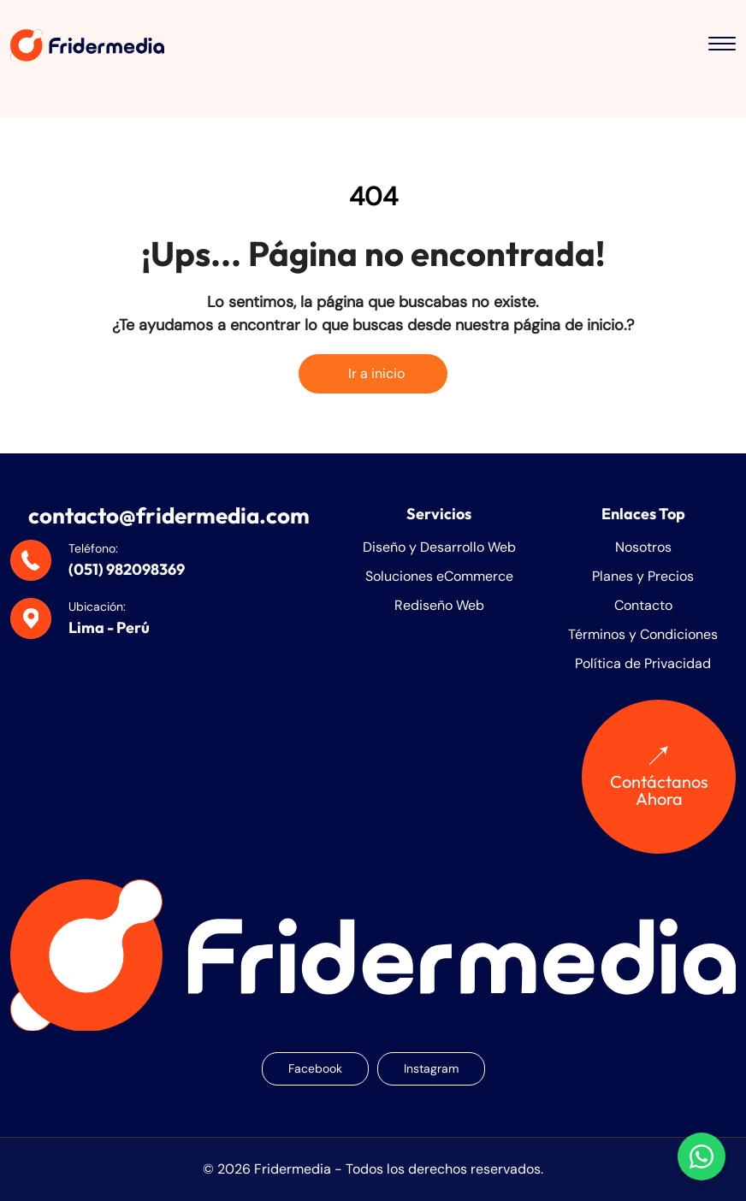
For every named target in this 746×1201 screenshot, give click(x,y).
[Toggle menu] (722, 45)
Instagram (431, 1068)
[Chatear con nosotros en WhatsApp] (701, 1156)
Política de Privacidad (643, 663)
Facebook (315, 1068)
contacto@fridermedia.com (169, 515)
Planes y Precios (643, 576)
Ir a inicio (373, 373)
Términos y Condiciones (643, 634)
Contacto (643, 605)
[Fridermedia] (87, 44)
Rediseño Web (439, 605)
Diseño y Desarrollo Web (439, 547)
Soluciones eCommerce (439, 576)
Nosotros (643, 547)
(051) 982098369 (126, 569)
